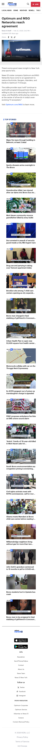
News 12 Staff (6, 31)
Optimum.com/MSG (14, 105)
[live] (35, 4)
